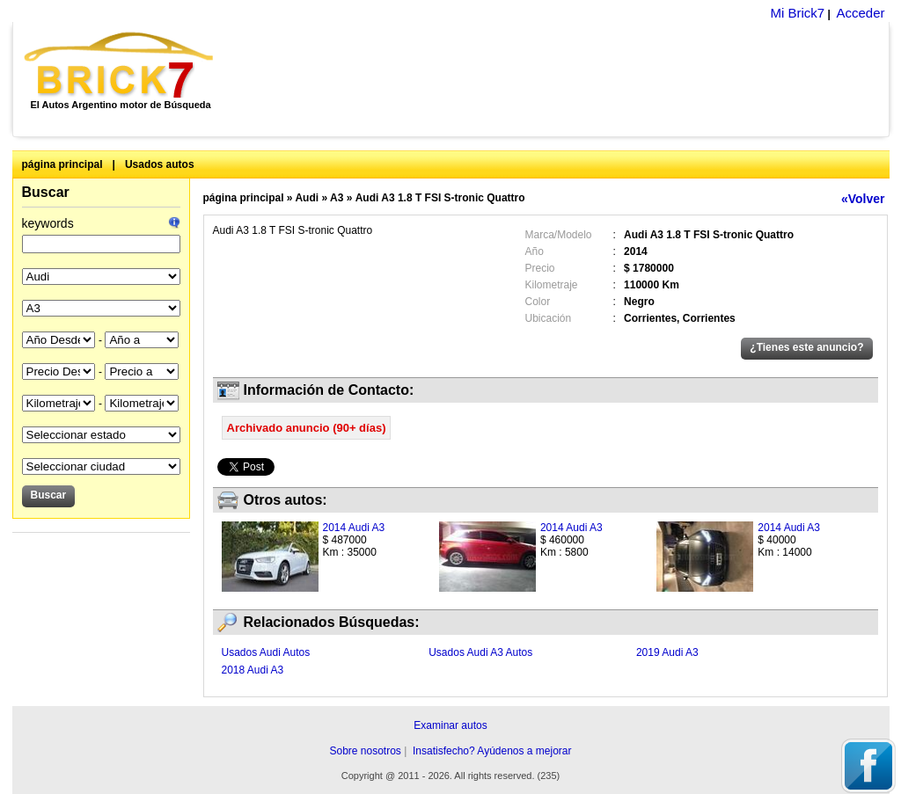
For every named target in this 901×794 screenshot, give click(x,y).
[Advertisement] (561, 79)
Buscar (46, 192)
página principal (62, 164)
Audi (307, 198)
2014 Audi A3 (354, 527)
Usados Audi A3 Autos (480, 652)
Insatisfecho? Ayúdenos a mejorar (492, 751)
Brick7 (120, 65)
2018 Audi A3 (253, 670)
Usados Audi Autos (266, 652)
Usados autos (159, 164)
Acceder (860, 12)
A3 (336, 198)
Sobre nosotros (364, 751)
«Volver (863, 199)
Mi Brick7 (797, 12)
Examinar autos (450, 725)
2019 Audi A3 (667, 652)
